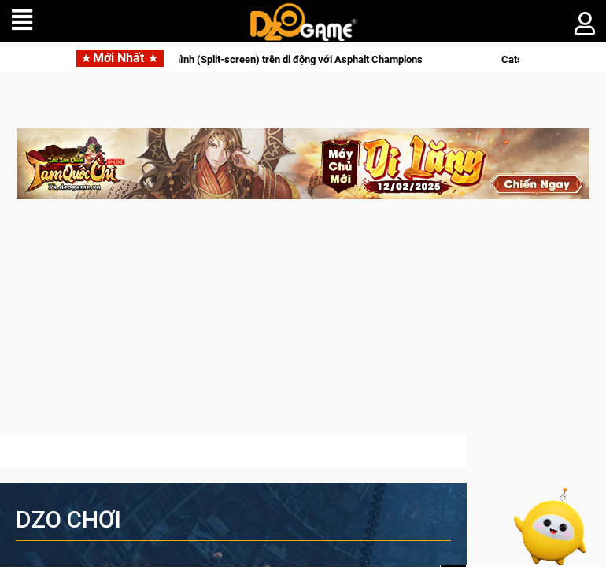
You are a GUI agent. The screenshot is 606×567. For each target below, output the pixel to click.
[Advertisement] (303, 325)
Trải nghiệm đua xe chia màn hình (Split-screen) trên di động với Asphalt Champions (247, 59)
